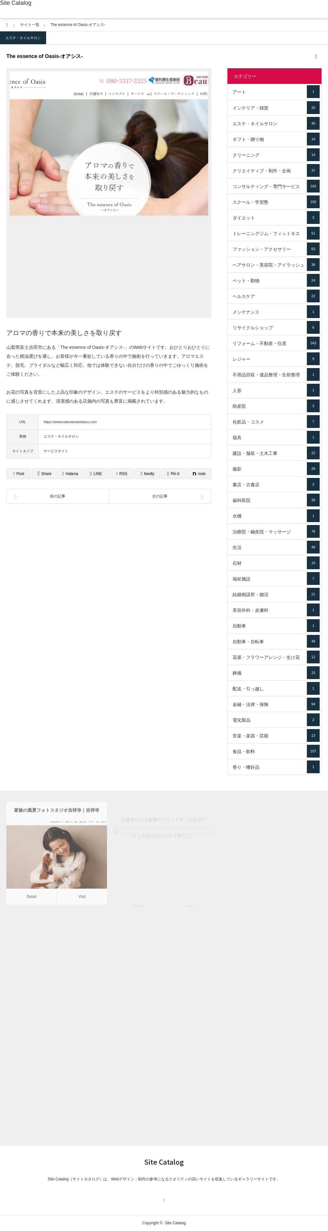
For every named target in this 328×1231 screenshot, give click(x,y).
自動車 (276, 625)
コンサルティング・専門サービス (276, 186)
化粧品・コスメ (276, 421)
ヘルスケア (276, 296)
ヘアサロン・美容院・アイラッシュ (276, 264)
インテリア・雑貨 (276, 107)
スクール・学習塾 (276, 201)
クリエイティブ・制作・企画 (276, 170)
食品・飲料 (276, 751)
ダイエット (276, 217)
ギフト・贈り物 (276, 139)
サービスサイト (56, 451)
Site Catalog (15, 3)
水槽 (276, 515)
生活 (276, 547)
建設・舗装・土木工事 (276, 453)
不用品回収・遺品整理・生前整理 (276, 374)
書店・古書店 (276, 484)
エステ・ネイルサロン (23, 38)
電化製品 (276, 719)
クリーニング (276, 154)
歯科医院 (276, 500)
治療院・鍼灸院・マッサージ (276, 531)
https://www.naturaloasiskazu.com (70, 422)
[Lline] (96, 473)
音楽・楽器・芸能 (276, 735)
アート (276, 91)
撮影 (276, 468)
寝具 (276, 437)
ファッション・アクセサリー (276, 248)
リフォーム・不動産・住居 (276, 343)
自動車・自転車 (276, 641)
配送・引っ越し (276, 688)
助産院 (276, 405)
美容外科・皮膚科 (276, 609)
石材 (276, 562)
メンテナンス (276, 311)
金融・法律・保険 (276, 704)
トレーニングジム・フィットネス (276, 233)
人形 (276, 390)
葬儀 (276, 672)
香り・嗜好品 (276, 766)
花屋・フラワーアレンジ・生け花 (276, 657)
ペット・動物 (276, 280)
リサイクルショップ (276, 327)
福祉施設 (276, 578)
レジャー (276, 358)
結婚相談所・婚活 (276, 594)
